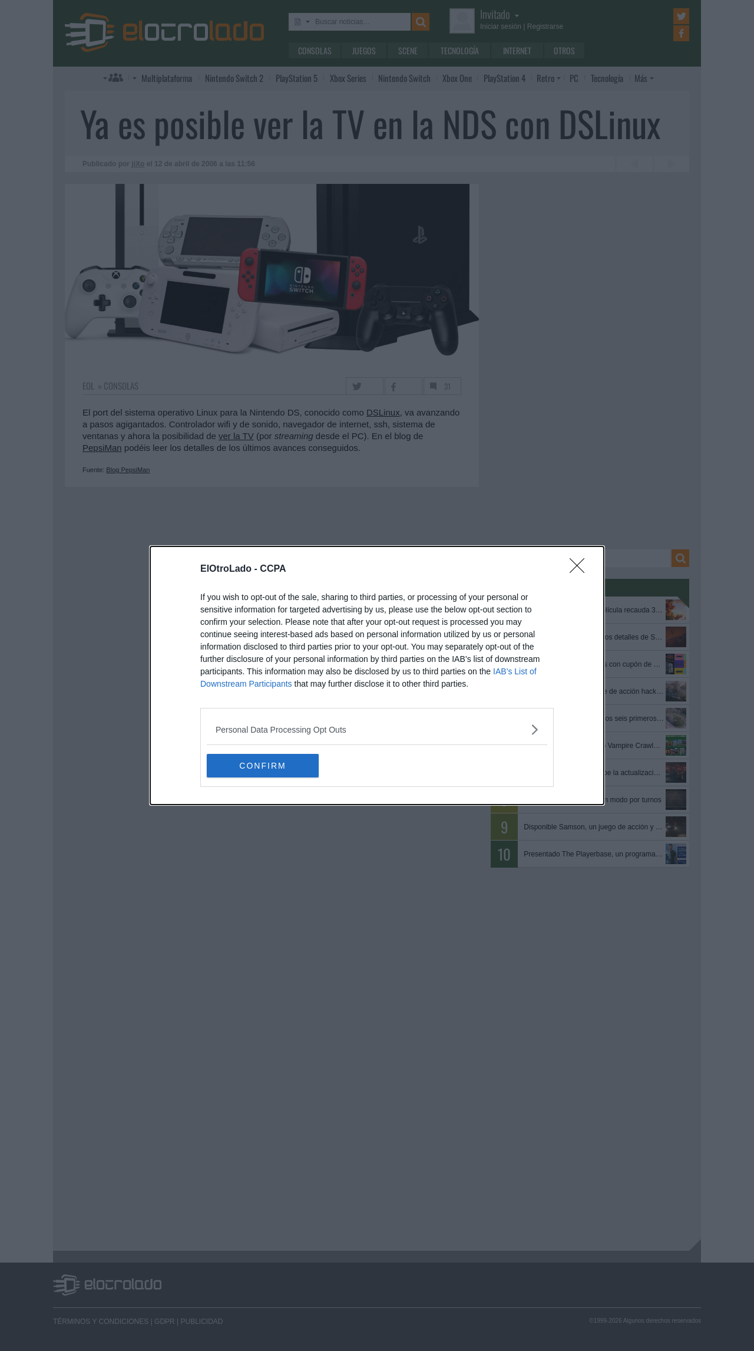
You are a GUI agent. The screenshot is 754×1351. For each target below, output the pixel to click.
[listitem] (377, 729)
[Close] (581, 569)
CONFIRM (262, 765)
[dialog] (377, 675)
